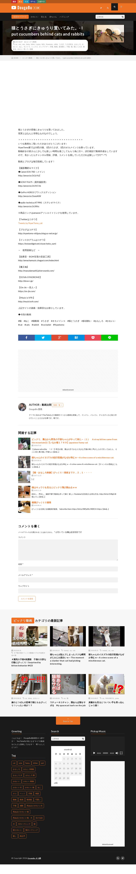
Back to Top (68, 731)
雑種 (31, 49)
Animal (66, 650)
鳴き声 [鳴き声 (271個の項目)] (22, 846)
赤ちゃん (53, 17)
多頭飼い (62, 46)
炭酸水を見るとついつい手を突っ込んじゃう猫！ (106, 709)
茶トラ (26, 49)
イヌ (26, 2)
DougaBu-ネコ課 (35, 868)
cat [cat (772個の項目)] (14, 773)
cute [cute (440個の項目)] (20, 773)
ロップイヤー (44, 46)
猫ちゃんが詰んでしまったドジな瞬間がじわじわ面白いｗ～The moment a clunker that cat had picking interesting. (67, 660)
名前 (20, 564)
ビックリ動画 (31, 42)
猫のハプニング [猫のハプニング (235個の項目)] (31, 840)
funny (28, 44)
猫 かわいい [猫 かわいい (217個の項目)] (17, 840)
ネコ (20, 2)
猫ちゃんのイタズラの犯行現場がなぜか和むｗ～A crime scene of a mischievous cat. (73, 457)
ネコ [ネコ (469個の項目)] (14, 803)
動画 (56, 46)
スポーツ (41, 2)
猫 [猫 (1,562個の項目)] (34, 834)
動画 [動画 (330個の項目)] (21, 809)
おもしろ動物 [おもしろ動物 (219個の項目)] (28, 779)
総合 (14, 2)
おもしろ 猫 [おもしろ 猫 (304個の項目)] (30, 785)
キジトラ (27, 46)
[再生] (94, 762)
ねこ (20, 46)
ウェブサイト (24, 586)
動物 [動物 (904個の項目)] (14, 809)
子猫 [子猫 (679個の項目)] (14, 815)
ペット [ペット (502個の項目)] (22, 803)
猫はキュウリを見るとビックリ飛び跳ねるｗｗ (54, 487)
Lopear (38, 44)
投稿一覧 (56, 405)
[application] (108, 755)
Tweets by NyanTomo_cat (30, 223)
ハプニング (64, 17)
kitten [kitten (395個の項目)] (35, 773)
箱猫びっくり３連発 (41, 502)
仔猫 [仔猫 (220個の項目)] (30, 803)
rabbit (56, 44)
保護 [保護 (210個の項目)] (37, 803)
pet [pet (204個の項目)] (42, 773)
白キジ (20, 49)
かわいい (34, 17)
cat (16, 44)
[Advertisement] (42, 368)
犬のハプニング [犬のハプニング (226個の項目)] (24, 834)
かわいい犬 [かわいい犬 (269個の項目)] (17, 797)
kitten (33, 44)
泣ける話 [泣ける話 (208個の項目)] (39, 827)
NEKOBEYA (109, 703)
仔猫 (51, 46)
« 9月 (56, 792)
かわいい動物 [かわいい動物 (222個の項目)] (28, 791)
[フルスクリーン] (121, 762)
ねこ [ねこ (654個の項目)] (39, 797)
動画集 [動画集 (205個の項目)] (29, 809)
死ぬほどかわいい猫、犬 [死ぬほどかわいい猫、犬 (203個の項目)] (22, 827)
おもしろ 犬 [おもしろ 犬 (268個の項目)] (17, 785)
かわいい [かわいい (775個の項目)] (16, 791)
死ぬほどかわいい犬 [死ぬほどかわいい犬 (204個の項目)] (34, 815)
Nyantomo (49, 44)
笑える (44, 17)
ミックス (34, 46)
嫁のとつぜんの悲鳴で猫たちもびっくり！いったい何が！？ (28, 709)
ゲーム (33, 2)
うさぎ (61, 44)
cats (19, 44)
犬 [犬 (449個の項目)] (14, 834)
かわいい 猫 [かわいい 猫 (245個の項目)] (29, 797)
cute (23, 44)
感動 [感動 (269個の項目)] (21, 815)
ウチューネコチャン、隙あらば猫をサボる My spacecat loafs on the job (67, 711)
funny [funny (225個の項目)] (27, 773)
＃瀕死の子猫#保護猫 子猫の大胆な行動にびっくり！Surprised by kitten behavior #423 (28, 665)
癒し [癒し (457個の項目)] (14, 846)
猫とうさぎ (78, 46)
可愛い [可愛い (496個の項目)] (38, 809)
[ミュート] (117, 762)
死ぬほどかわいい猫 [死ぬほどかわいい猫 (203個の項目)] (21, 821)
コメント (22, 537)
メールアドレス (25, 575)
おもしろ (77, 44)
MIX (43, 44)
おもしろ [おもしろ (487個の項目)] (16, 779)
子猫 (68, 46)
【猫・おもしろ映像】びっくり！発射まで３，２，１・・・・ (62, 472)
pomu (117, 703)
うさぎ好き (69, 44)
